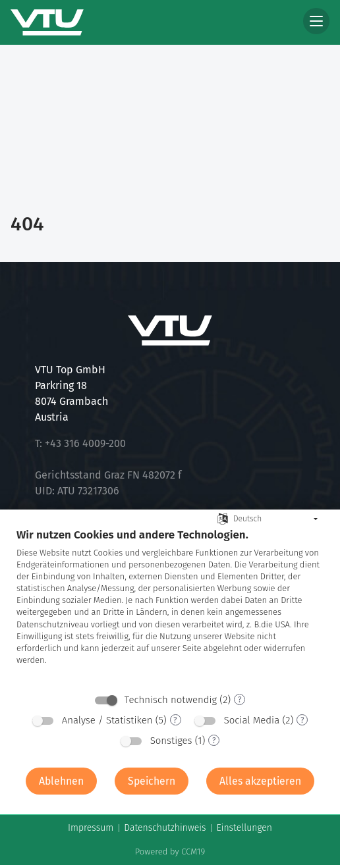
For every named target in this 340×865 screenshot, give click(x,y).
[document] (170, 606)
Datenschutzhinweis (165, 827)
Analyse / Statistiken (107, 720)
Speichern (151, 781)
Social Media (252, 720)
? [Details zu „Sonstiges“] (214, 740)
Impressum (90, 827)
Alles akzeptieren (260, 781)
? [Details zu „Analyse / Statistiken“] (175, 720)
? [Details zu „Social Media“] (302, 720)
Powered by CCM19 (170, 851)
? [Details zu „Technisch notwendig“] (240, 699)
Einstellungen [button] (244, 827)
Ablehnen (61, 781)
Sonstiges (171, 741)
